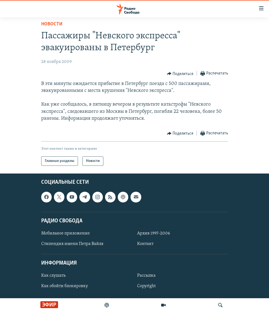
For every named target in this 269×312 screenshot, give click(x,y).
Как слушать (53, 275)
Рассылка (146, 275)
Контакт (145, 244)
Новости (51, 24)
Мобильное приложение (65, 233)
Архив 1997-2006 (153, 233)
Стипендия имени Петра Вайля (72, 244)
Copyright (146, 286)
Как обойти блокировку (64, 286)
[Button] (180, 74)
